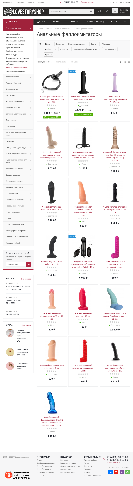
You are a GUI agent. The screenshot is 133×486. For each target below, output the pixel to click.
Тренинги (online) (95, 22)
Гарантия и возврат (68, 463)
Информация (43, 457)
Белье (114, 22)
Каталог (13, 22)
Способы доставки (44, 466)
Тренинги (88, 466)
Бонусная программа (45, 472)
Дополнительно (92, 457)
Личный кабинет (90, 460)
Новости (40, 475)
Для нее (41, 22)
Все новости (26, 279)
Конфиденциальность (46, 463)
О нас (39, 460)
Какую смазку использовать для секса (22, 352)
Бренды (87, 469)
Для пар (74, 22)
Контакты (64, 460)
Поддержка (66, 457)
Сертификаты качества (70, 466)
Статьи (87, 472)
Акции (86, 463)
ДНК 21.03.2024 (12, 314)
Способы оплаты (44, 469)
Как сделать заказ (67, 472)
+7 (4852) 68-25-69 (70, 2)
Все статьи (27, 325)
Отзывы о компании (92, 475)
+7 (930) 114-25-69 (117, 460)
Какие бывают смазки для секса (23, 366)
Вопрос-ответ (66, 469)
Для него (57, 22)
